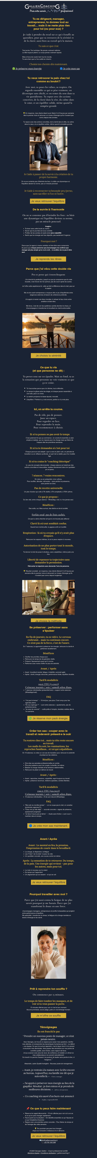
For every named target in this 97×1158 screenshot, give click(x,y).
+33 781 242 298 (50, 1142)
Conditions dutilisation (48, 1153)
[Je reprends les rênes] (48, 259)
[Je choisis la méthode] (48, 621)
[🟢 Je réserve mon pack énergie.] (48, 718)
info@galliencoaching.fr (49, 1140)
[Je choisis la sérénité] (48, 355)
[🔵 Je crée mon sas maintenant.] (48, 825)
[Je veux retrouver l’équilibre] (47, 201)
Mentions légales (33, 1153)
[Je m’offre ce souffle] (48, 1015)
